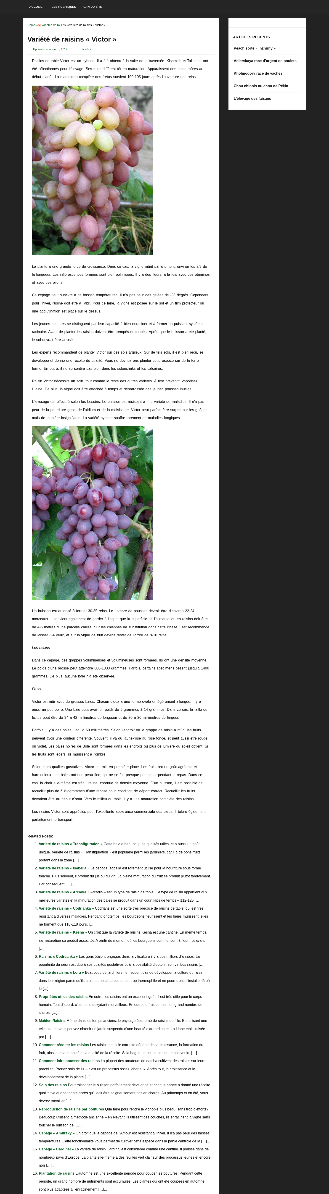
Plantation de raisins (57, 1173)
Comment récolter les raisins (64, 1045)
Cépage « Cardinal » (57, 1149)
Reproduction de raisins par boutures (72, 1109)
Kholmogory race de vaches (258, 73)
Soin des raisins (53, 1085)
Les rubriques (64, 6)
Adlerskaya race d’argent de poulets (265, 61)
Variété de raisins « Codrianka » (67, 908)
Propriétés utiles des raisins (64, 997)
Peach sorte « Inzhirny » (255, 48)
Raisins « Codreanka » (59, 956)
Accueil (35, 6)
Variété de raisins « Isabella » (64, 868)
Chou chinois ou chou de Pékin (261, 86)
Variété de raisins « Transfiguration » (71, 844)
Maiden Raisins (52, 1021)
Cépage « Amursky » (57, 1133)
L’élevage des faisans (252, 98)
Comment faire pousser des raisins (70, 1061)
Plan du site (92, 6)
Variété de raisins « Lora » (62, 972)
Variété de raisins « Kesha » (63, 932)
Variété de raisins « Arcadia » (64, 892)
